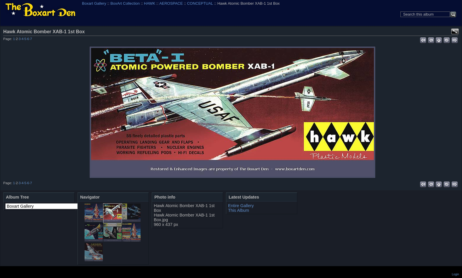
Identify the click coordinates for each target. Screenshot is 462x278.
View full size (455, 31)
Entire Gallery (241, 205)
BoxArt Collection (125, 3)
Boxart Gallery (94, 3)
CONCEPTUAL (200, 3)
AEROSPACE (171, 3)
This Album (238, 210)
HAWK (149, 3)
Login (455, 274)
